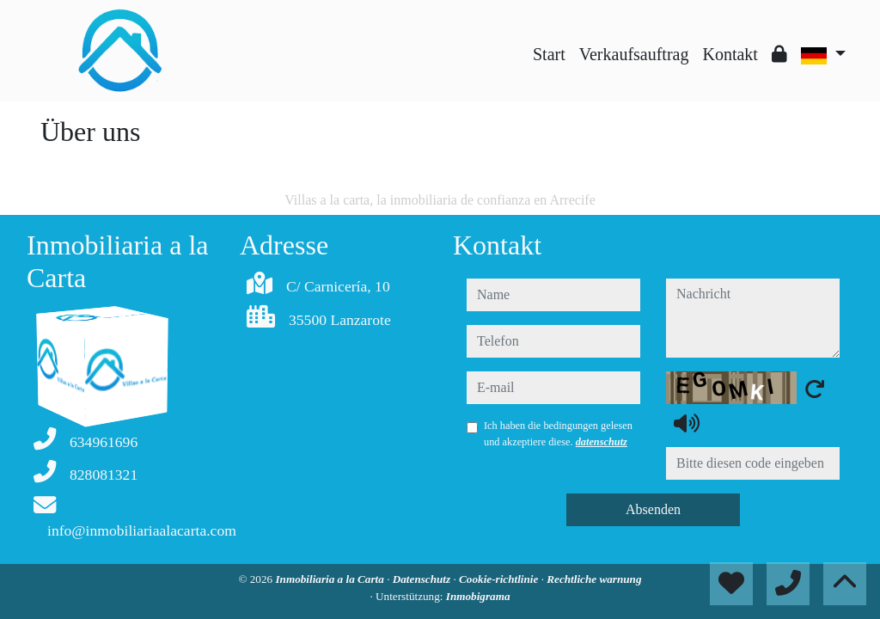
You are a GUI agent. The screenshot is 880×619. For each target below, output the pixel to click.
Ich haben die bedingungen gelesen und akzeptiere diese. (558, 433)
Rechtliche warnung (594, 579)
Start (549, 54)
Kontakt (729, 54)
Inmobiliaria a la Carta (331, 579)
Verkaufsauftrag (634, 54)
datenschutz (601, 442)
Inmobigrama (478, 596)
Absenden (653, 509)
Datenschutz (423, 579)
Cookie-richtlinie (500, 579)
